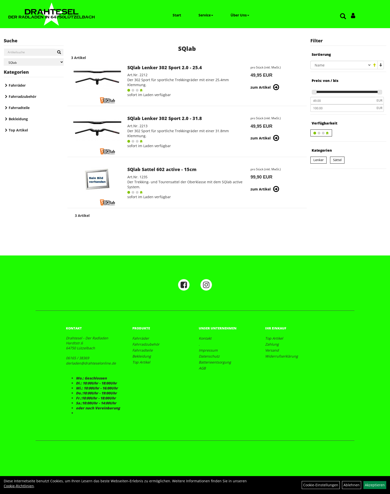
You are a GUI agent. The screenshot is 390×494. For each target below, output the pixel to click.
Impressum (208, 350)
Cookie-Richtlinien (19, 486)
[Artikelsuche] (343, 16)
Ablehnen (351, 485)
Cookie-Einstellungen (320, 485)
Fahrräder (17, 85)
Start (177, 15)
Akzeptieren (375, 485)
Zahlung (272, 344)
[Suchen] (59, 52)
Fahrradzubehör (22, 96)
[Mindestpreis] (342, 100)
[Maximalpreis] (342, 108)
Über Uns (240, 15)
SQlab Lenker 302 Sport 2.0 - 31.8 (164, 118)
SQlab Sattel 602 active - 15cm (161, 169)
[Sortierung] (340, 65)
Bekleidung (18, 119)
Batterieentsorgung (215, 362)
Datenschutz (209, 356)
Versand (272, 350)
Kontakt (205, 338)
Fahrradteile (19, 107)
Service (205, 15)
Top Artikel (18, 130)
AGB (202, 368)
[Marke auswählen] (34, 62)
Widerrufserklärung (281, 356)
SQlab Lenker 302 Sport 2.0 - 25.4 (164, 67)
